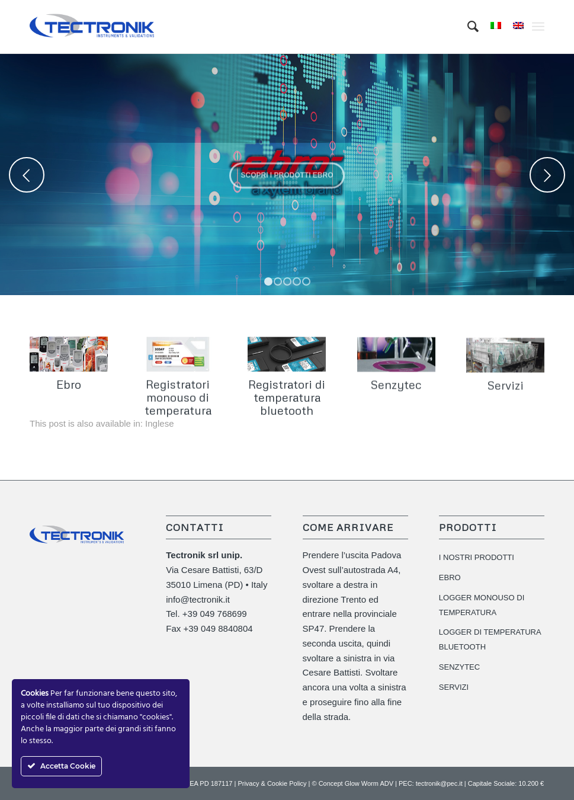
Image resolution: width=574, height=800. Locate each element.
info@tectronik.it (198, 599)
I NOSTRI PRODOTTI (476, 557)
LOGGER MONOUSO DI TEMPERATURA (481, 605)
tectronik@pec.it (439, 783)
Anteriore (26, 175)
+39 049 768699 (214, 614)
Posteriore (547, 175)
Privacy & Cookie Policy (272, 783)
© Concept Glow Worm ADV (353, 783)
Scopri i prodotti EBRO (286, 173)
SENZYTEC (459, 667)
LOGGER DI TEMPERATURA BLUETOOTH (490, 639)
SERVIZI (454, 687)
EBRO (450, 577)
